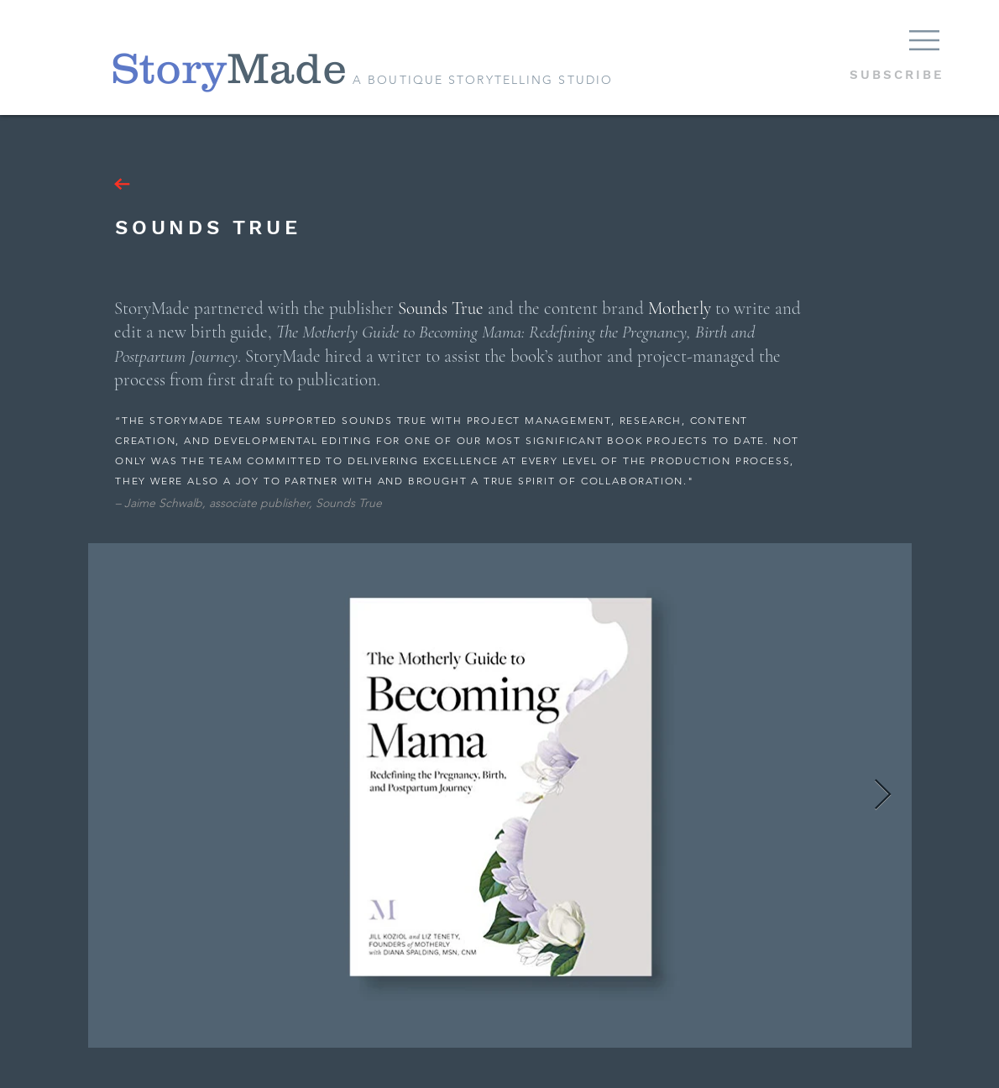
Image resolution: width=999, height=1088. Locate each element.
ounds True (445, 308)
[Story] (168, 68)
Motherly (679, 308)
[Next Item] (882, 795)
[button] (924, 40)
